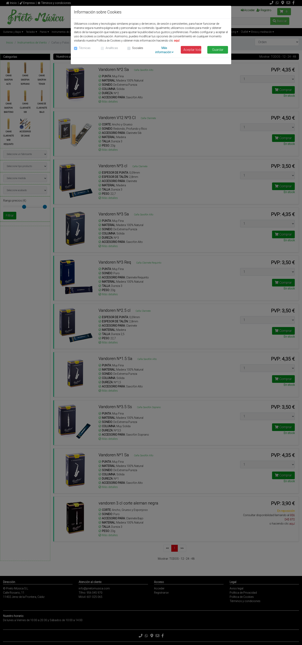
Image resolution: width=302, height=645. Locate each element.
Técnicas (84, 48)
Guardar (217, 50)
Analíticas (112, 48)
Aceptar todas (192, 50)
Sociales (137, 48)
